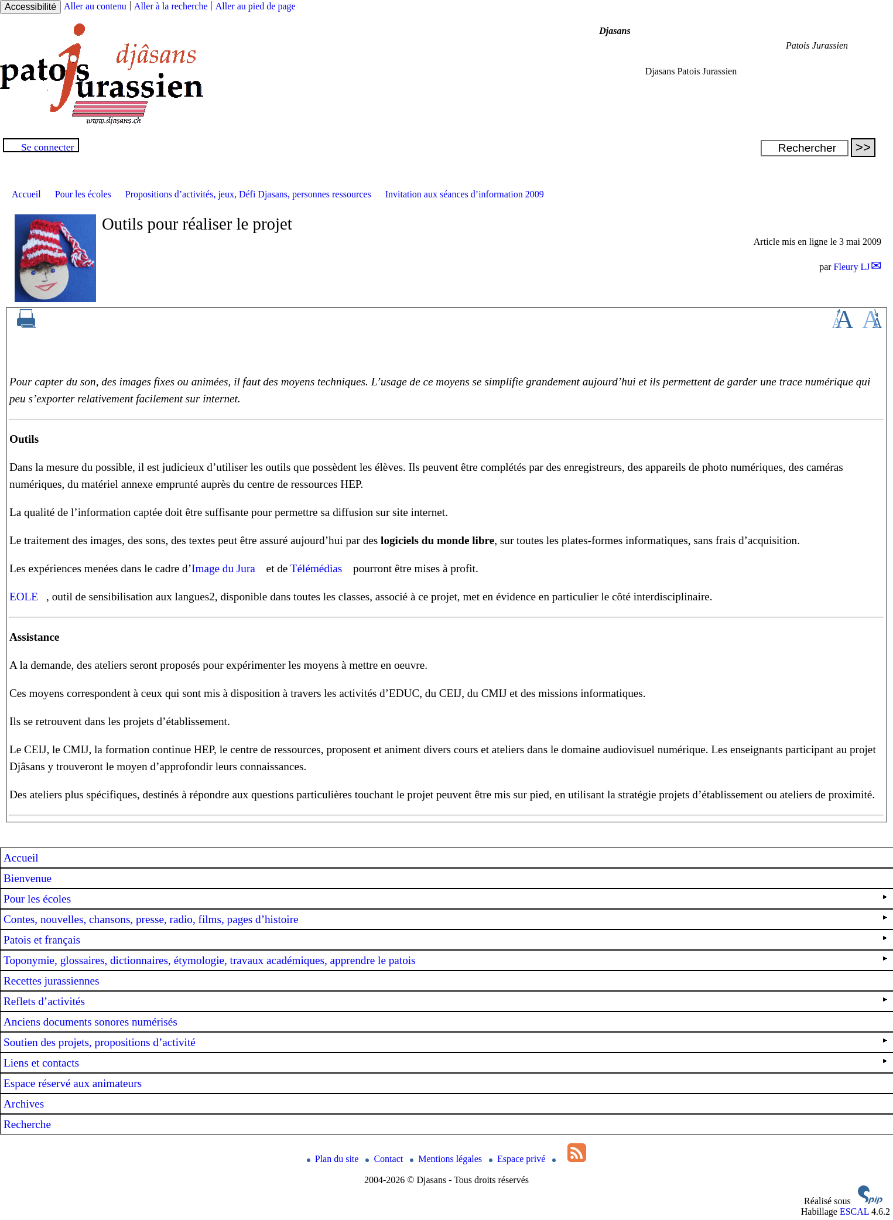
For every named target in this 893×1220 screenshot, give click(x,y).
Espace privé (518, 1159)
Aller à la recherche (171, 6)
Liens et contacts (445, 1063)
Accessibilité (30, 7)
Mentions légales (447, 1159)
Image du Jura (223, 568)
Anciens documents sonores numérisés (90, 1022)
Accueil (26, 194)
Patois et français (445, 940)
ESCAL (854, 1211)
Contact (385, 1159)
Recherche (27, 1124)
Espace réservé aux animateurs (73, 1083)
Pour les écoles (83, 194)
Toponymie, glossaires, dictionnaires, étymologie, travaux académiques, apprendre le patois (445, 960)
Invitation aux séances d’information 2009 (464, 194)
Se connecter (47, 147)
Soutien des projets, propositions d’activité (445, 1042)
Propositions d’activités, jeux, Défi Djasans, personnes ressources (248, 194)
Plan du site (334, 1159)
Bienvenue (28, 878)
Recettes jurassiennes (52, 981)
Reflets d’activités (445, 1001)
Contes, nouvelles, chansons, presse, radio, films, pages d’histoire (445, 919)
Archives (24, 1104)
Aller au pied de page (255, 6)
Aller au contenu (95, 6)
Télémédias (316, 568)
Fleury (852, 267)
